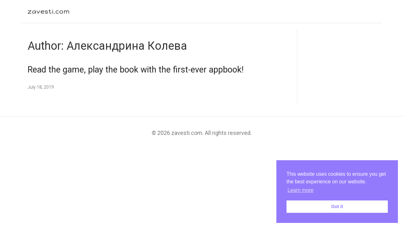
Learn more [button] (300, 190)
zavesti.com (49, 11)
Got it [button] (337, 206)
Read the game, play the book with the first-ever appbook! (135, 70)
